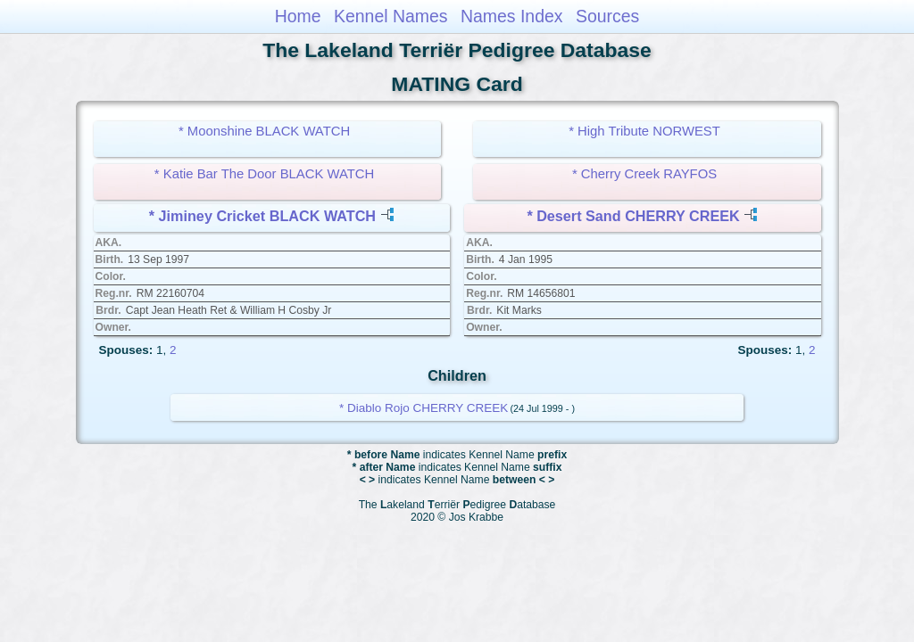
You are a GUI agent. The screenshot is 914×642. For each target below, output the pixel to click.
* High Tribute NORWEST (644, 131)
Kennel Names (391, 16)
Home (298, 16)
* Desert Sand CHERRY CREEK (633, 216)
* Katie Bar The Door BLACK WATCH (264, 174)
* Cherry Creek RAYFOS (644, 174)
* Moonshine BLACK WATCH (264, 131)
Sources (607, 16)
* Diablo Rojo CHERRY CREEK (423, 408)
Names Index (512, 16)
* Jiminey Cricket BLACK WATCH (262, 216)
